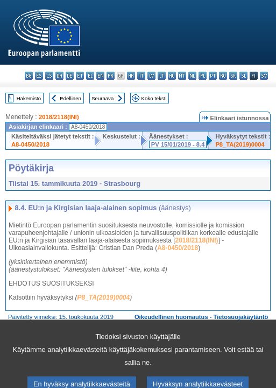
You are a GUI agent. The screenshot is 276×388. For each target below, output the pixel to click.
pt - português (213, 76)
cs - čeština (49, 76)
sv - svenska (264, 76)
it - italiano (141, 76)
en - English (100, 76)
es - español (39, 76)
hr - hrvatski (131, 76)
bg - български (29, 76)
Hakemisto (29, 98)
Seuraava (102, 98)
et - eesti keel (80, 76)
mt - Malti (182, 76)
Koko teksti (154, 98)
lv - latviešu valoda (151, 76)
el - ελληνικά (90, 76)
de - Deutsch (70, 76)
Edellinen (70, 98)
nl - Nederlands (192, 76)
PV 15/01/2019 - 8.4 (178, 144)
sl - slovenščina (243, 76)
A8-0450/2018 (30, 144)
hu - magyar (172, 76)
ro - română (223, 76)
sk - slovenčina (233, 76)
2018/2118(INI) (59, 117)
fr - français (111, 76)
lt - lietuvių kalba (162, 76)
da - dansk (59, 76)
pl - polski (203, 76)
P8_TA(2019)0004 (239, 144)
